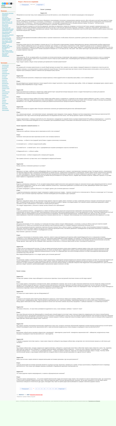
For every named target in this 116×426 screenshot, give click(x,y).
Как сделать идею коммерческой (6, 32)
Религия (4, 95)
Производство (6, 91)
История (4, 76)
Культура (4, 80)
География (5, 70)
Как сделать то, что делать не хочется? (7, 22)
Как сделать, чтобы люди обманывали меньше (7, 42)
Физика (4, 101)
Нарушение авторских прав (36, 394)
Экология (4, 106)
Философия (5, 103)
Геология (4, 71)
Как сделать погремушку (5, 25)
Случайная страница (6, 7)
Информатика (5, 73)
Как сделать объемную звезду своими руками (6, 19)
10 (56, 388)
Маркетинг (5, 81)
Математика (5, 83)
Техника (4, 100)
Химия (3, 105)
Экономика (5, 108)
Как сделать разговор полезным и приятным (7, 14)
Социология (5, 96)
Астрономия (5, 66)
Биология (4, 68)
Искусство (4, 75)
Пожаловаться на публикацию (94, 401)
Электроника (5, 110)
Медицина (4, 85)
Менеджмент (5, 86)
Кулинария (5, 78)
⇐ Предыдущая (25, 4)
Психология (5, 93)
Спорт (3, 98)
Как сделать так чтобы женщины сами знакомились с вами (8, 29)
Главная (3, 5)
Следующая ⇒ (40, 4)
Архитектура (5, 65)
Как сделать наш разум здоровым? (6, 38)
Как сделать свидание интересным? (5, 55)
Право (3, 90)
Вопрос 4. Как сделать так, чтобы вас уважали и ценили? (7, 47)
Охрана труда (5, 88)
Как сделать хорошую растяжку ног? (8, 35)
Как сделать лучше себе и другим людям (7, 51)
